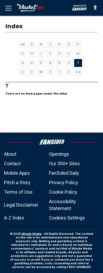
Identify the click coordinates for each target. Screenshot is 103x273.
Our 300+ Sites (64, 163)
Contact (12, 163)
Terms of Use (18, 192)
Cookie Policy (63, 192)
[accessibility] (95, 8)
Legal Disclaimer (21, 205)
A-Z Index (14, 218)
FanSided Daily (64, 173)
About (10, 154)
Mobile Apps (17, 173)
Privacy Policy (63, 182)
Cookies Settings (67, 218)
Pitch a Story (17, 182)
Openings (59, 154)
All (22, 44)
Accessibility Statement (62, 205)
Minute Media (31, 234)
